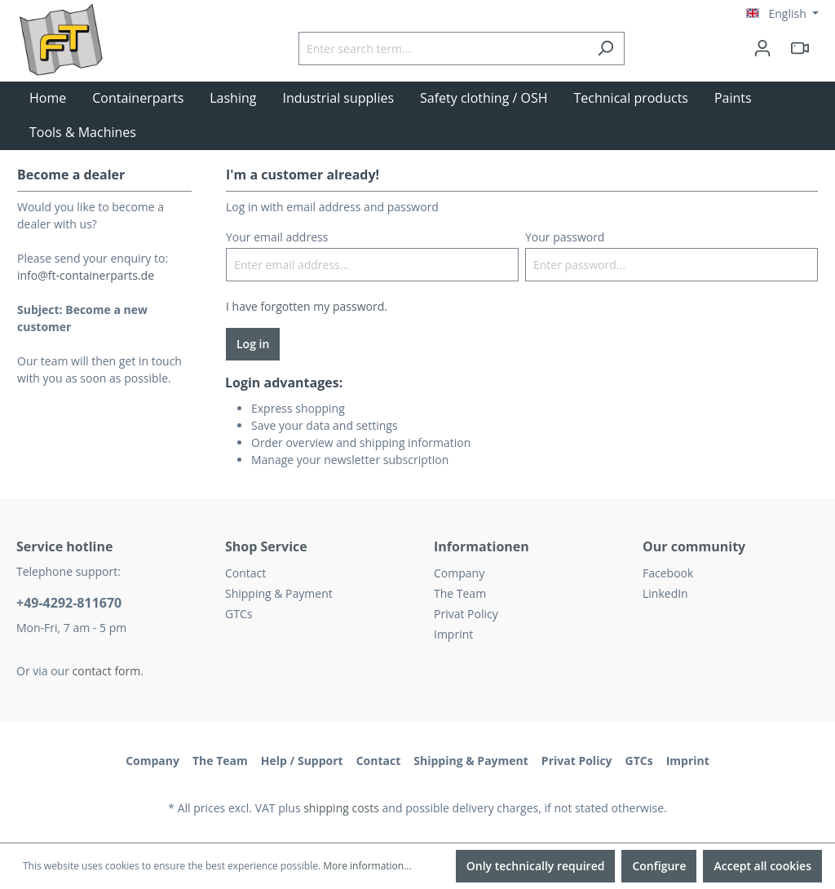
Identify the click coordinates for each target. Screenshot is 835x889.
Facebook (668, 573)
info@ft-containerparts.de (85, 275)
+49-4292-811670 (68, 603)
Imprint (453, 634)
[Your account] (762, 48)
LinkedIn (665, 593)
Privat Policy (466, 613)
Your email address (277, 237)
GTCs (238, 613)
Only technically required (535, 866)
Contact (245, 573)
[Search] (605, 48)
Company (459, 573)
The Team (460, 593)
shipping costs (341, 808)
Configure (659, 866)
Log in (252, 344)
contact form (107, 671)
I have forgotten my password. (306, 306)
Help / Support (302, 760)
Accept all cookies (762, 866)
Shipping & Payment (279, 593)
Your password (564, 237)
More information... (367, 866)
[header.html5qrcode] (800, 48)
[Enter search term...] (442, 48)
